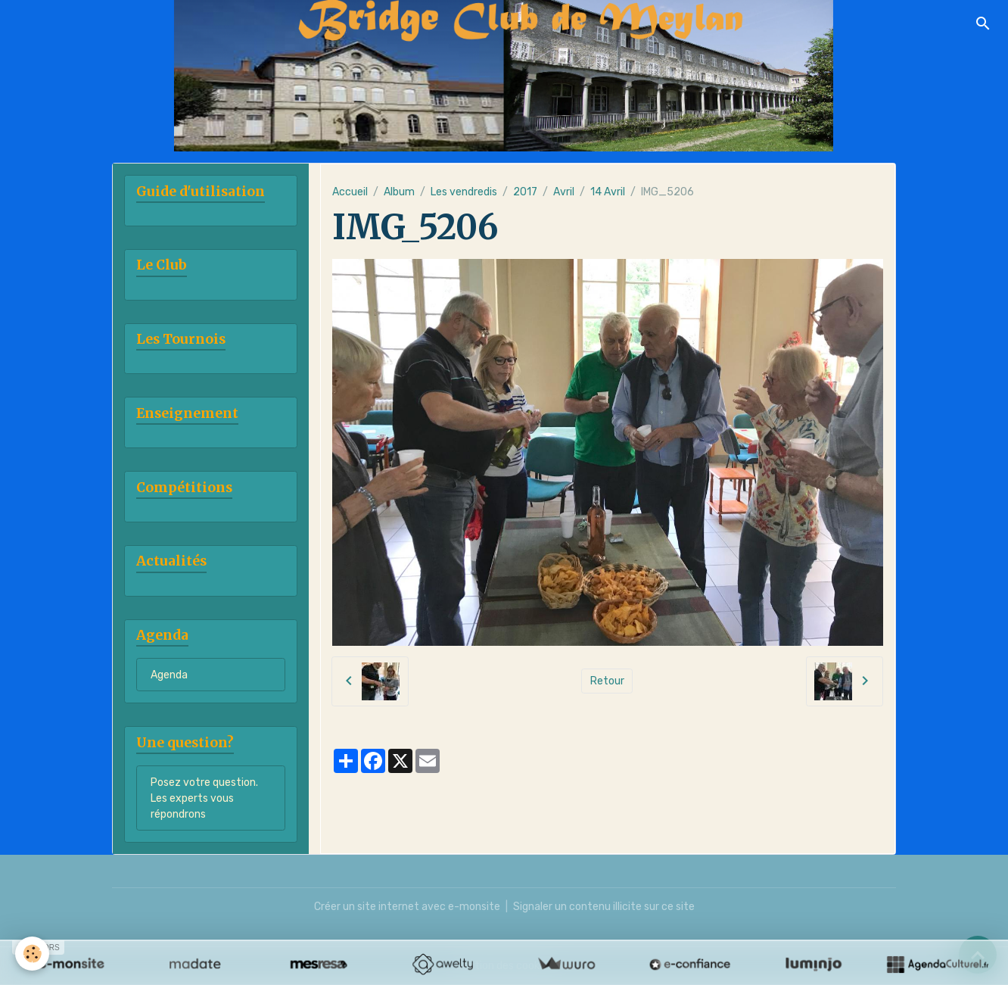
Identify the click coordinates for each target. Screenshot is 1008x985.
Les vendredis (464, 191)
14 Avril (607, 191)
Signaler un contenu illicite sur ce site (604, 906)
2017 (525, 191)
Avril (563, 191)
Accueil (350, 191)
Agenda (169, 675)
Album (399, 191)
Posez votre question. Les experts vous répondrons (204, 798)
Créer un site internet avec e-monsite (407, 906)
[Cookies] (32, 954)
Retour (607, 681)
